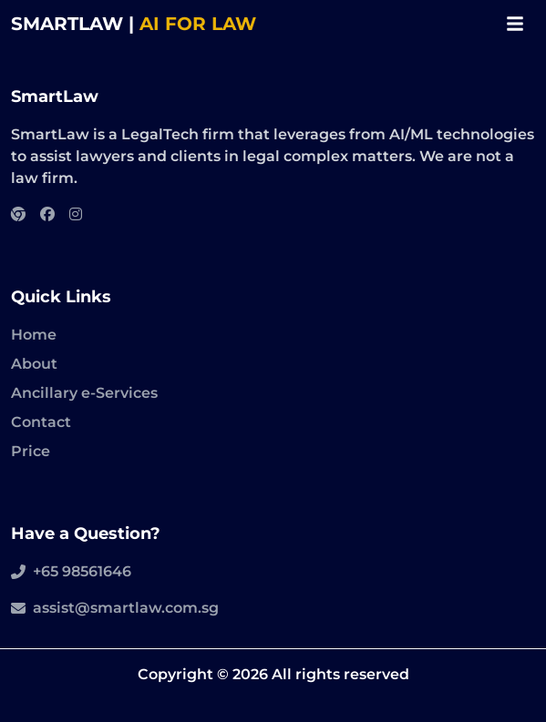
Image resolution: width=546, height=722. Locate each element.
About (34, 363)
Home (34, 334)
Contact (41, 422)
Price (30, 451)
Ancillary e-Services (84, 393)
